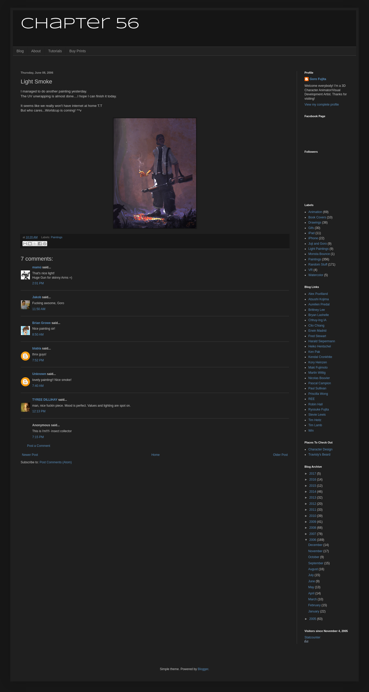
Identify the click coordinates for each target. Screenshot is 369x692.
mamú (36, 267)
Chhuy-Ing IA (317, 320)
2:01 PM (38, 283)
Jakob (36, 297)
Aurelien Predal (319, 304)
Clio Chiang (316, 325)
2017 (313, 473)
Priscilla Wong (318, 394)
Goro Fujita (318, 79)
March (313, 599)
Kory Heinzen (317, 362)
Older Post (280, 455)
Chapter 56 (80, 23)
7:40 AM (38, 386)
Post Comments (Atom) (55, 462)
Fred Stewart (317, 336)
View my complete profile (321, 104)
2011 (313, 509)
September (316, 563)
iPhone (313, 238)
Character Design (320, 449)
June (312, 581)
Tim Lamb (315, 425)
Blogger (203, 669)
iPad (311, 233)
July (311, 575)
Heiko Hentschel (319, 346)
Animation (315, 212)
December (315, 545)
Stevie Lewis (317, 414)
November (315, 551)
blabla (36, 348)
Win (311, 430)
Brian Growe (41, 323)
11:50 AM (38, 309)
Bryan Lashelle (318, 315)
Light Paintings (318, 249)
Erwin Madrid (317, 330)
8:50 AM (38, 334)
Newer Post (30, 455)
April (311, 593)
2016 (313, 479)
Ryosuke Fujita (318, 409)
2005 (313, 619)
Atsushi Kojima (318, 299)
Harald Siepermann (321, 341)
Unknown (39, 374)
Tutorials (55, 51)
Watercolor (315, 275)
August (313, 569)
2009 (313, 522)
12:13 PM (38, 411)
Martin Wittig (317, 372)
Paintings (56, 237)
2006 (313, 540)
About (36, 51)
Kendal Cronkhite (320, 357)
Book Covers (317, 217)
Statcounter (312, 637)
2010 (313, 516)
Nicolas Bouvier (319, 378)
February (314, 605)
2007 (313, 534)
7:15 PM (38, 437)
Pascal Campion (319, 383)
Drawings (314, 222)
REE (311, 399)
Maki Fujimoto (318, 367)
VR (310, 270)
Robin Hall (315, 404)
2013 (313, 497)
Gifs (311, 228)
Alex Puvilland (318, 294)
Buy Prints (77, 51)
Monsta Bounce (319, 254)
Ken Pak (314, 352)
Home (155, 455)
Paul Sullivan (317, 388)
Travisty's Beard (319, 454)
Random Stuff (317, 264)
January (314, 611)
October (314, 557)
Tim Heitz (314, 420)
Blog (20, 51)
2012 (313, 504)
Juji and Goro (317, 243)
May (311, 587)
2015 (313, 486)
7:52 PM (38, 360)
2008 (313, 527)
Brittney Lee (316, 310)
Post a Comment (38, 446)
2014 (313, 491)
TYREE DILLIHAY (44, 399)
